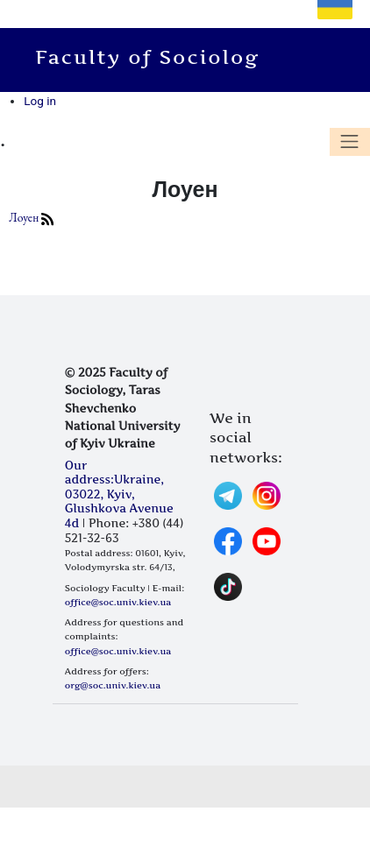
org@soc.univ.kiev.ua (112, 685)
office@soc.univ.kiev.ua (118, 601)
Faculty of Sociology (159, 57)
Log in (40, 101)
